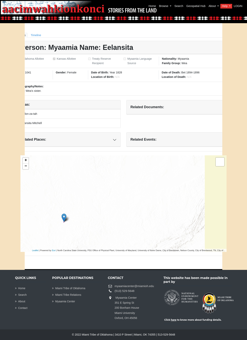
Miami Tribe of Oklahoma (68, 288)
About (213, 6)
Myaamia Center (63, 301)
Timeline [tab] (36, 35)
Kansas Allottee (66, 58)
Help (225, 6)
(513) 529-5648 (124, 290)
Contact (21, 307)
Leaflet (35, 250)
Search (178, 6)
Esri (54, 250)
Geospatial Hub (195, 6)
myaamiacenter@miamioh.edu (134, 286)
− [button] (26, 166)
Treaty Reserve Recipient (101, 61)
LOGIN (238, 6)
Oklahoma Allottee (32, 58)
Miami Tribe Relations (66, 294)
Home (152, 6)
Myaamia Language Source (139, 61)
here (174, 319)
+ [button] (26, 160)
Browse (164, 6)
